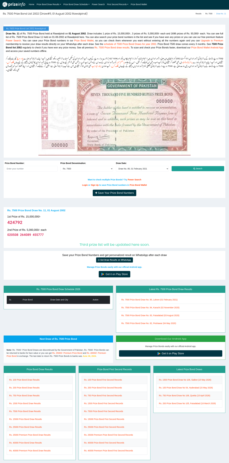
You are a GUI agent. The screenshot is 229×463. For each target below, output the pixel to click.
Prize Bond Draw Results (48, 4)
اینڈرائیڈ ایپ (96, 65)
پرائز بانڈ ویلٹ (187, 61)
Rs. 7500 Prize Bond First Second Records (103, 411)
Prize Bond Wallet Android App (207, 47)
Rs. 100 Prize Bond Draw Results (24, 380)
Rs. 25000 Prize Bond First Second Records (104, 427)
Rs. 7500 (208, 14)
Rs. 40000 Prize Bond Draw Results (25, 443)
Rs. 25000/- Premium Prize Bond (67, 353)
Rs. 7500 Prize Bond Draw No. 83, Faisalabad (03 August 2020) (150, 315)
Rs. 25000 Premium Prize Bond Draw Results (30, 435)
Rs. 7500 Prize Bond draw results (111, 47)
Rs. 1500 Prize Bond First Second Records (103, 403)
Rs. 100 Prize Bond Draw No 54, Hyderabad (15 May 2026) (186, 388)
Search (197, 168)
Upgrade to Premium (212, 40)
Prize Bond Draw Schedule (75, 4)
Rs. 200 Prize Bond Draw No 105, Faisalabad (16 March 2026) (187, 403)
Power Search (98, 4)
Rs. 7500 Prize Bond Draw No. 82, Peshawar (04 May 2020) (148, 323)
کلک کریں (10, 61)
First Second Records (117, 4)
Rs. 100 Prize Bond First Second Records (103, 380)
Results (198, 14)
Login (85, 185)
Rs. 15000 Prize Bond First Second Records (104, 419)
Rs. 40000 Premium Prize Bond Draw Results (30, 450)
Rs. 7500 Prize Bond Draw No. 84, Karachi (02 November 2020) (150, 307)
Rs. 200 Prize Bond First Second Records (103, 388)
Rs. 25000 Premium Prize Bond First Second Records (108, 435)
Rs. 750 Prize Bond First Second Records (103, 395)
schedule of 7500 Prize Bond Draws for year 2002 (130, 44)
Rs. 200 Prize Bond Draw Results (24, 388)
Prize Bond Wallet (139, 4)
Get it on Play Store (114, 274)
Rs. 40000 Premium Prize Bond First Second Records (108, 450)
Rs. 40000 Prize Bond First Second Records (104, 443)
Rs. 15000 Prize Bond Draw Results (25, 419)
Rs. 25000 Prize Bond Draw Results (25, 427)
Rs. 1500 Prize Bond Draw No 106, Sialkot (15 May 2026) (185, 380)
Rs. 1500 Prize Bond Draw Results (25, 403)
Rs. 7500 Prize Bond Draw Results (25, 411)
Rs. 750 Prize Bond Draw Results (24, 395)
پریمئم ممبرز (120, 61)
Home (31, 4)
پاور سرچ (20, 57)
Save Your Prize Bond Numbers (114, 192)
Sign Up (95, 185)
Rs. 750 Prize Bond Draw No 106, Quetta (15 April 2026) (184, 395)
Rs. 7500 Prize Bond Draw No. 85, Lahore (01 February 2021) (149, 300)
